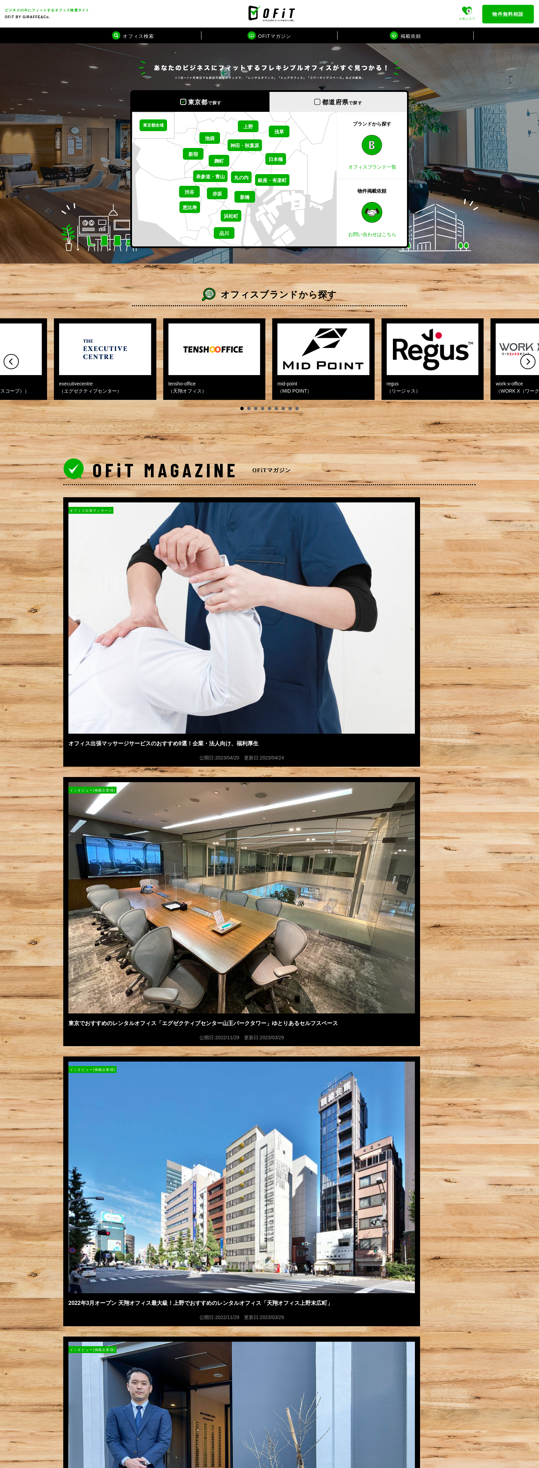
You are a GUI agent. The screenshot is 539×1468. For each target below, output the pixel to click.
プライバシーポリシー (89, 1223)
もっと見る (269, 1080)
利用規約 (73, 1239)
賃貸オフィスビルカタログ (217, 1414)
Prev (11, 361)
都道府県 (342, 102)
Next (528, 361)
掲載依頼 (73, 1208)
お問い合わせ (79, 1254)
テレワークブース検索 (213, 1421)
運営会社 (73, 1193)
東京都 (205, 102)
